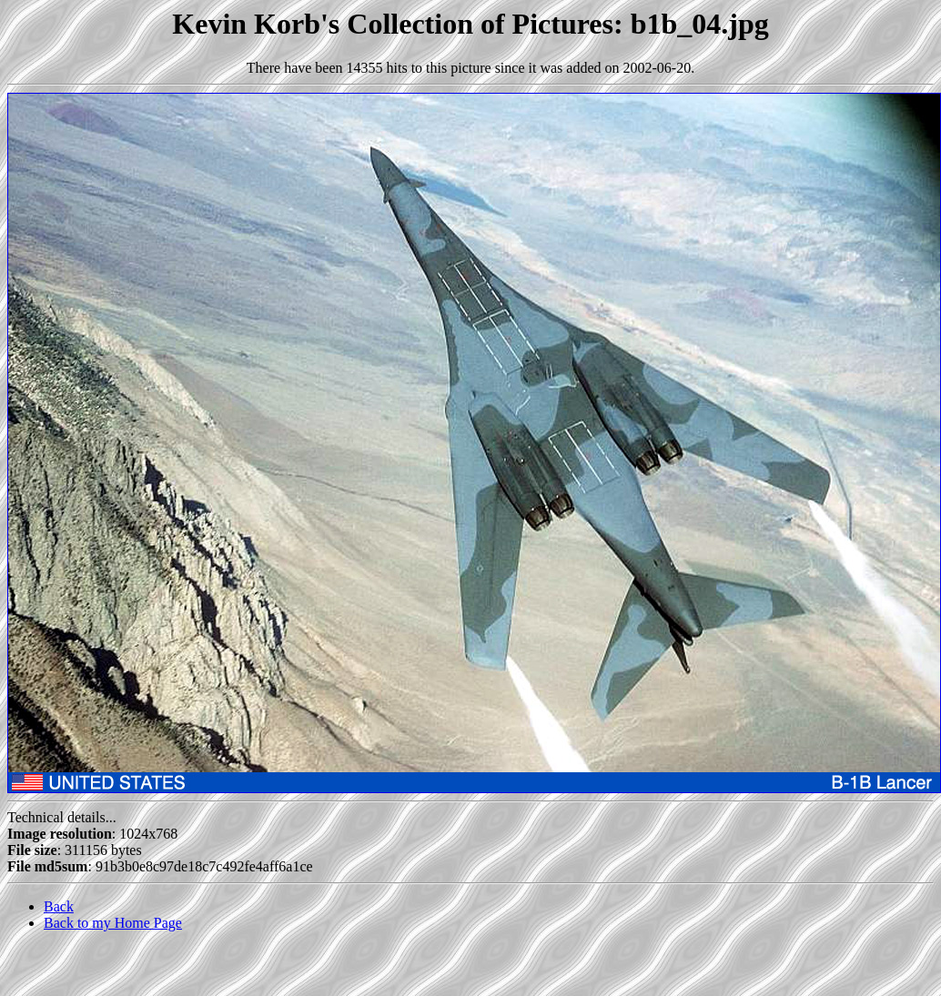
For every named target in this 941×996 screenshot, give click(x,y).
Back (59, 906)
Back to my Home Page (113, 923)
